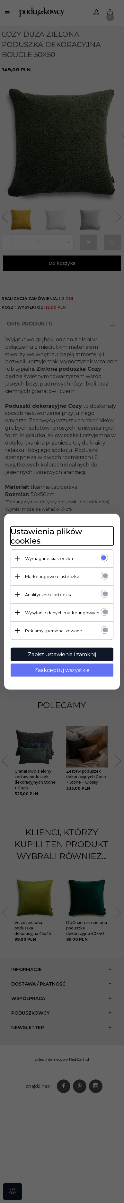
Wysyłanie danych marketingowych (62, 612)
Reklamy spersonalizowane (53, 630)
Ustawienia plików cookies (46, 535)
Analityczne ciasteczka (49, 594)
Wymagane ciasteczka (49, 558)
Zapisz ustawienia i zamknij (62, 654)
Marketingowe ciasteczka (52, 576)
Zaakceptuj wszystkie (62, 670)
